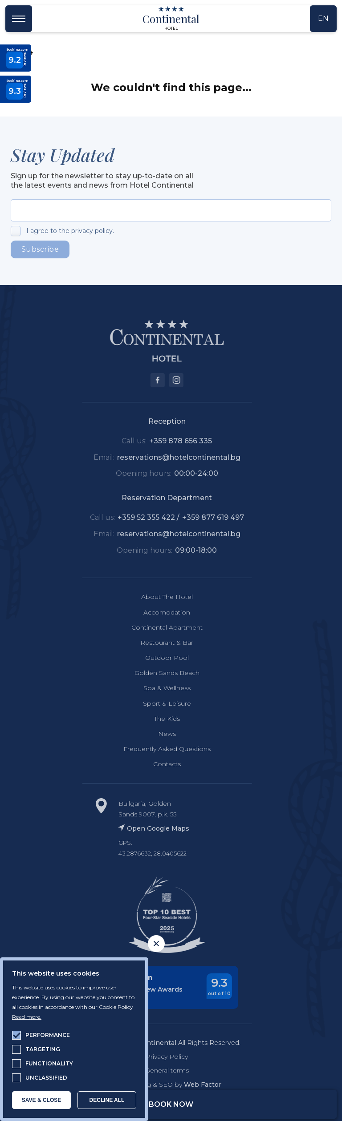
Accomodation (160, 612)
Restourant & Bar (160, 643)
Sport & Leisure (160, 703)
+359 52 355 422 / (143, 517)
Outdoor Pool (160, 658)
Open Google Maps (147, 828)
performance (47, 1035)
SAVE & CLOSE (41, 1100)
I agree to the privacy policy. (70, 231)
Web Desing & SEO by (160, 1085)
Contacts (160, 764)
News (160, 734)
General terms (160, 1070)
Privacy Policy (160, 1057)
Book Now (171, 1104)
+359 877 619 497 (206, 517)
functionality (49, 1063)
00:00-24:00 (189, 473)
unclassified (46, 1077)
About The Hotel (160, 597)
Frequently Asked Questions (160, 749)
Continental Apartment (160, 627)
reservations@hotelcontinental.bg (172, 457)
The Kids (160, 719)
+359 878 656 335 (174, 441)
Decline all (107, 1100)
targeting (42, 1049)
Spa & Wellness (160, 688)
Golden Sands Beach (160, 673)
